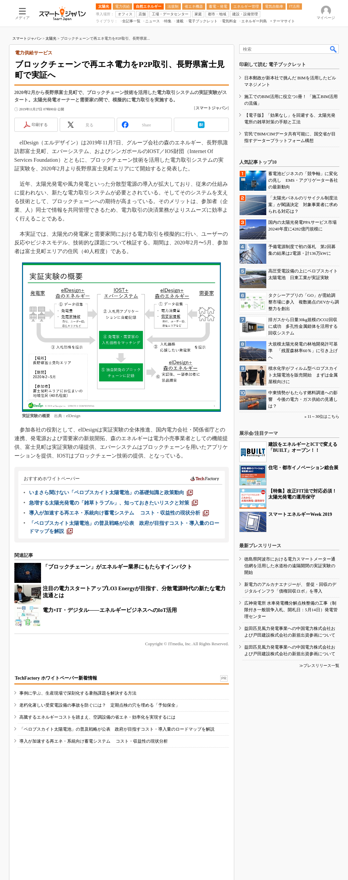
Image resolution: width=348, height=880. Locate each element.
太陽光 (50, 38)
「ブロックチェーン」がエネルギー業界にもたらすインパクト (117, 567)
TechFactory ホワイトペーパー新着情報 (56, 678)
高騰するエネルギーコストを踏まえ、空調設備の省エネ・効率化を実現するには (97, 717)
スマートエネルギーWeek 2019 (300, 514)
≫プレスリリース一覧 (319, 665)
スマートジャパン (27, 38)
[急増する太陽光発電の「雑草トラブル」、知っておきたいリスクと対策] (113, 503)
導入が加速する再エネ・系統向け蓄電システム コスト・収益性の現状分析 (93, 741)
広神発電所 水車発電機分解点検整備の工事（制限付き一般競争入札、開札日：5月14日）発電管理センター (291, 610)
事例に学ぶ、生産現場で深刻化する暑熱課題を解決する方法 (77, 693)
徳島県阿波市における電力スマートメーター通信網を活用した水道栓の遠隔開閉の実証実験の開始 (289, 566)
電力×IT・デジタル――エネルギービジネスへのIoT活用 (110, 610)
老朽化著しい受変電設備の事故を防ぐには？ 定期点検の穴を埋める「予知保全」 (99, 705)
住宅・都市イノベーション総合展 (303, 467)
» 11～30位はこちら (321, 416)
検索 (334, 49)
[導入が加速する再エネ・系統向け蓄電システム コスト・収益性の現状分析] (119, 513)
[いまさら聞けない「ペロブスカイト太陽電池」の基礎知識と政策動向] (111, 492)
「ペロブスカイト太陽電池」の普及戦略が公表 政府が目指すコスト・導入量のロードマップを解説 (117, 729)
